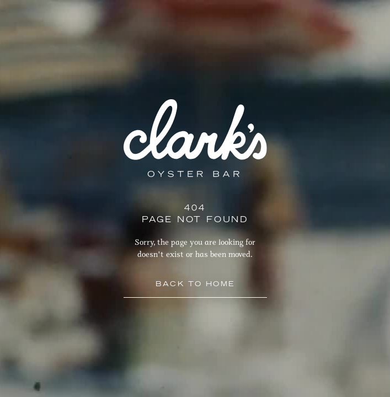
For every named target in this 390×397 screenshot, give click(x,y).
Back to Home (195, 284)
